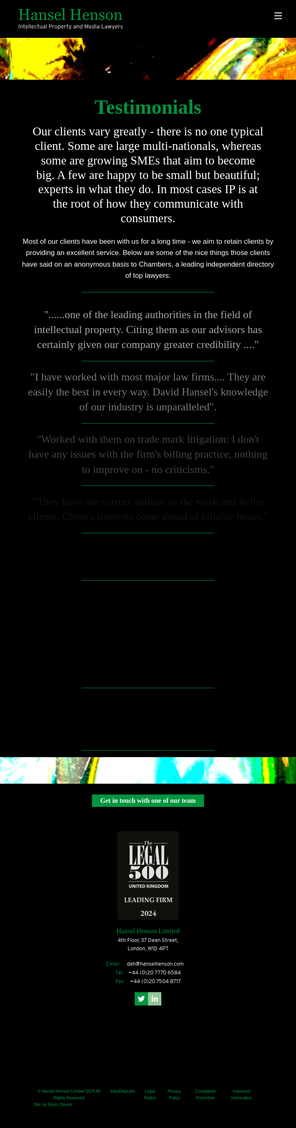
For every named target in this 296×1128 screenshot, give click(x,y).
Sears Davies (59, 1104)
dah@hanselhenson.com (155, 964)
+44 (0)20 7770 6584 (154, 972)
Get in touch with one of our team (147, 800)
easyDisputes (122, 1091)
